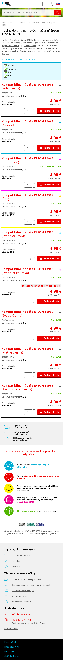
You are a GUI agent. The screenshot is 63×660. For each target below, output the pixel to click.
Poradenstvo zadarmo (21, 601)
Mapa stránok (10, 642)
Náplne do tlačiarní (9, 22)
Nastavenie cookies (20, 596)
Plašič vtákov (9, 651)
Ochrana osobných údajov (23, 590)
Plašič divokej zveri (12, 656)
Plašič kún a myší (11, 647)
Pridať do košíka (49, 111)
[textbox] (28, 12)
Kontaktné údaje (11, 628)
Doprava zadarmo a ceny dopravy (26, 579)
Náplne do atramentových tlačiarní (33, 22)
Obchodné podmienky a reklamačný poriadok (31, 585)
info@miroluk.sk (21, 614)
